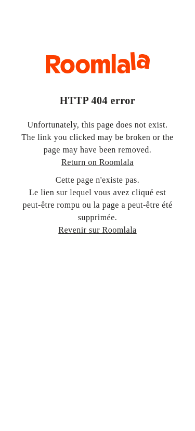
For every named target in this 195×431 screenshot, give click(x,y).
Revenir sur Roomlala (97, 229)
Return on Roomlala (97, 162)
